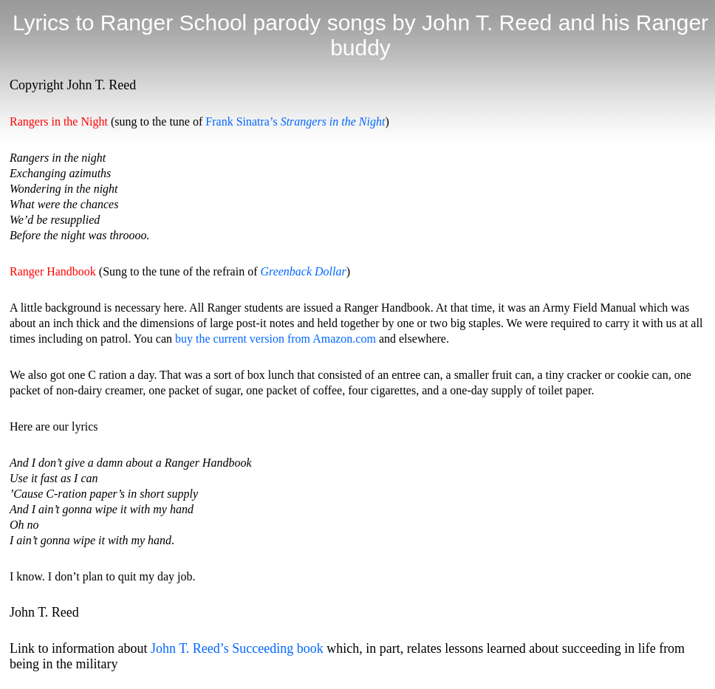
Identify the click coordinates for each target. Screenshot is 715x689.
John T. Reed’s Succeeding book (237, 648)
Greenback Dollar (303, 271)
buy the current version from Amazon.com (275, 338)
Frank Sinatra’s (295, 121)
